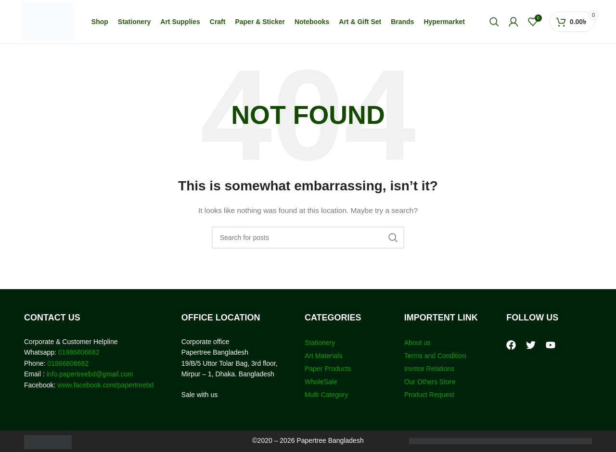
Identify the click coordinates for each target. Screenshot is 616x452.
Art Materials (324, 355)
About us (417, 342)
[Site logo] (47, 21)
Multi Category (326, 395)
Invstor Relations (429, 368)
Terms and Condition (435, 355)
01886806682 (78, 352)
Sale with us (199, 395)
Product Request (429, 395)
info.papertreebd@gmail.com (90, 374)
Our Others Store (430, 382)
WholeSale (321, 382)
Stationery (320, 342)
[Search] (494, 21)
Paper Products (328, 368)
